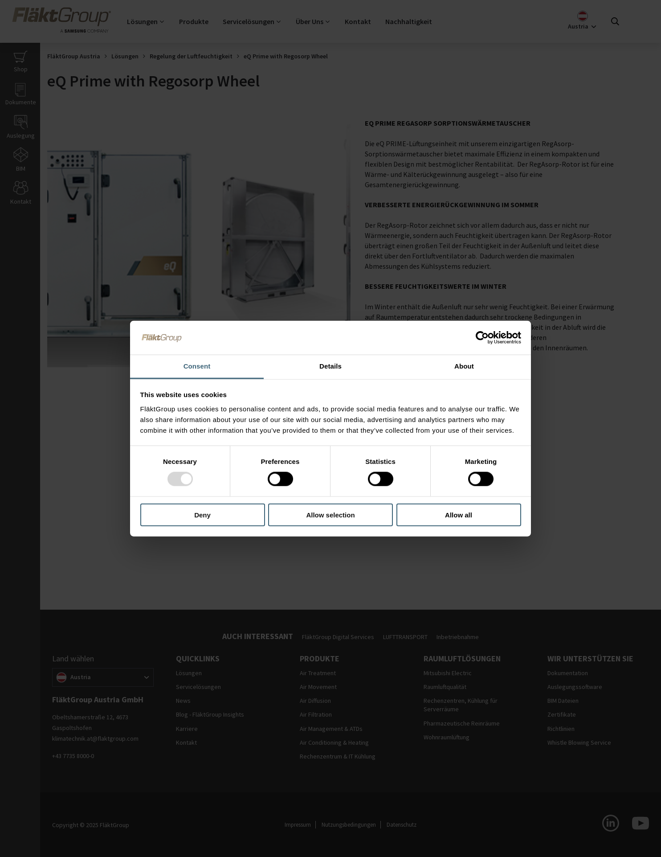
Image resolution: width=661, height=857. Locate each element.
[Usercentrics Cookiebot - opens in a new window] (482, 337)
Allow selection (330, 514)
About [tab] (464, 366)
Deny (202, 514)
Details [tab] (330, 366)
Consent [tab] (197, 366)
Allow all (458, 514)
